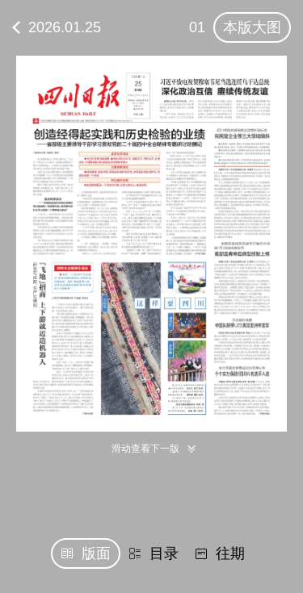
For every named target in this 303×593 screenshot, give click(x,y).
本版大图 (252, 27)
